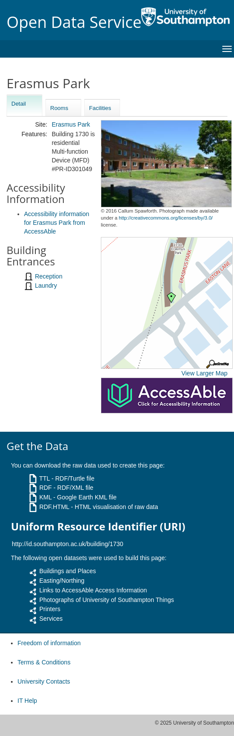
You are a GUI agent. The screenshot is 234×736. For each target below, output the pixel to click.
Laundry (46, 285)
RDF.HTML (54, 506)
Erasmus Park (71, 124)
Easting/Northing (62, 580)
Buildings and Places (67, 570)
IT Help (27, 700)
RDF (45, 487)
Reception (48, 276)
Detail (18, 103)
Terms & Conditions (43, 662)
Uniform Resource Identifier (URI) (98, 526)
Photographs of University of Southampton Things (106, 599)
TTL (44, 478)
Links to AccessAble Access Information (93, 590)
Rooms (59, 108)
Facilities (100, 108)
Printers (49, 608)
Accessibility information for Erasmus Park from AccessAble (56, 222)
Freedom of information (49, 643)
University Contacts (43, 681)
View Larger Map (204, 373)
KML (45, 497)
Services (51, 618)
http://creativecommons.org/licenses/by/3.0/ (166, 217)
